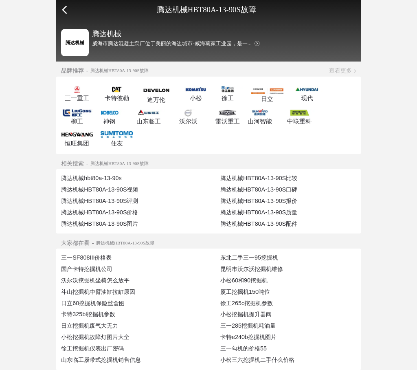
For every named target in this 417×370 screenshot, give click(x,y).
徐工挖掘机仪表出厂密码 (92, 348)
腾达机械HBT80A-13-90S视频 (99, 189)
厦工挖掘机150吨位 (245, 292)
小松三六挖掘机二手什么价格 (257, 360)
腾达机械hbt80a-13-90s (91, 178)
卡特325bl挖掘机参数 (88, 314)
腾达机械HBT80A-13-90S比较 (258, 178)
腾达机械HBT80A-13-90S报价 (258, 201)
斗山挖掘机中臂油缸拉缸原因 (98, 292)
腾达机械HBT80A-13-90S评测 (99, 201)
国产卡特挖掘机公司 (86, 269)
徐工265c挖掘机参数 (246, 303)
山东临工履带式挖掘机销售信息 (101, 360)
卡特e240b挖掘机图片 (248, 337)
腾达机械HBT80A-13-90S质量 (258, 212)
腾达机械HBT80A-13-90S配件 (258, 223)
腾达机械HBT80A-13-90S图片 (99, 223)
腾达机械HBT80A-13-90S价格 (99, 212)
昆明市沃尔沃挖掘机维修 (251, 269)
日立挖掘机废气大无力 (89, 325)
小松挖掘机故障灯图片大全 (95, 337)
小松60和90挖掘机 (244, 280)
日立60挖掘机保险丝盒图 (93, 303)
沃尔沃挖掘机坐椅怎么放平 (95, 280)
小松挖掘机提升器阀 (246, 314)
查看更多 (340, 70)
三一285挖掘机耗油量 (248, 325)
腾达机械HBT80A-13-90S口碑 (258, 189)
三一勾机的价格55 (243, 348)
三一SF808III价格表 (86, 257)
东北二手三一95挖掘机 (249, 257)
